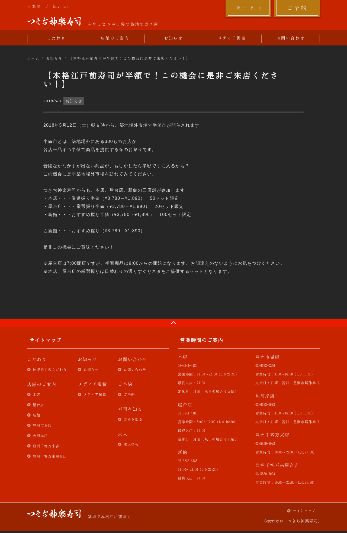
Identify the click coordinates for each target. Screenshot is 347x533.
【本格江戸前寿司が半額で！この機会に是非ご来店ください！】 (129, 58)
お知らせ (173, 38)
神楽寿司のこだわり (50, 369)
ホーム (33, 58)
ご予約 (297, 7)
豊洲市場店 (42, 425)
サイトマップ (304, 511)
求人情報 (131, 444)
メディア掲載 (232, 38)
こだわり (56, 38)
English (61, 6)
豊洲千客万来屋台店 (50, 456)
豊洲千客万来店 (46, 446)
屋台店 (38, 405)
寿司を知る (133, 419)
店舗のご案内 (115, 38)
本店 (36, 394)
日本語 (34, 6)
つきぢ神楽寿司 (54, 21)
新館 (36, 415)
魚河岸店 (40, 435)
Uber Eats (248, 7)
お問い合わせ (291, 38)
